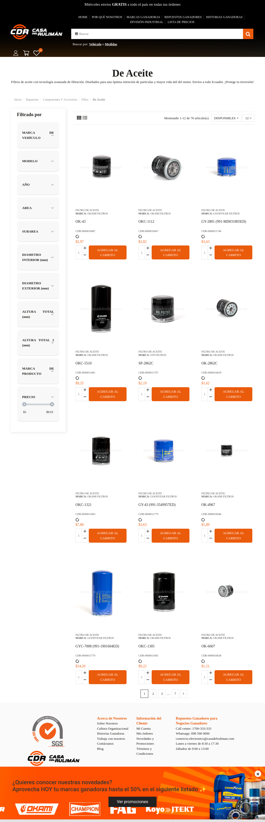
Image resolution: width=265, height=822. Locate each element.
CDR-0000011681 (85, 372)
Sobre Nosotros (107, 723)
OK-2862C (209, 363)
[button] (76, 34)
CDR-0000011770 (85, 655)
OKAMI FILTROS (97, 213)
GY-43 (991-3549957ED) (156, 505)
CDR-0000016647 (148, 231)
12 (248, 118)
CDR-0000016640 (211, 514)
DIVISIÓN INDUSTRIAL (146, 22)
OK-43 (81, 221)
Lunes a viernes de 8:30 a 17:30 (197, 743)
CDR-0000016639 (211, 372)
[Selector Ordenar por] (226, 118)
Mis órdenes (144, 733)
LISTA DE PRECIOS (181, 22)
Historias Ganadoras (110, 733)
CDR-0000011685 (148, 655)
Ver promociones (132, 801)
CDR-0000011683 (85, 514)
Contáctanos (105, 743)
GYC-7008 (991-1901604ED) (97, 646)
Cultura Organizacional (112, 728)
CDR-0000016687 (85, 231)
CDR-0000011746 (211, 231)
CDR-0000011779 (148, 514)
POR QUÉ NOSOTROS (107, 17)
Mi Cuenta (143, 728)
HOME (82, 17)
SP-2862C (145, 363)
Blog (100, 749)
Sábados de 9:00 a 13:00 (192, 749)
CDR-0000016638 (211, 655)
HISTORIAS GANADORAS (224, 17)
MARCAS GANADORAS (143, 17)
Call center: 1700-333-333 (193, 728)
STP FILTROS (158, 355)
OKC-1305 (146, 646)
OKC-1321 (84, 505)
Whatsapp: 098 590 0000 (192, 733)
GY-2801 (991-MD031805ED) (223, 221)
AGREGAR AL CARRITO (108, 252)
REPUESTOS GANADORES (183, 17)
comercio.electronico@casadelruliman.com (205, 739)
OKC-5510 (84, 363)
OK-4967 (208, 505)
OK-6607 (208, 646)
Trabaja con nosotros (111, 739)
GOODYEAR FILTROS (226, 213)
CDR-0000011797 (148, 372)
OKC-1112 (146, 221)
